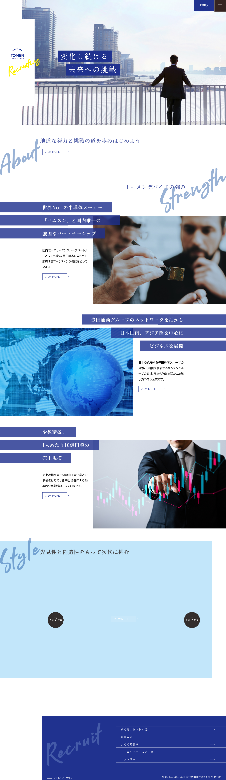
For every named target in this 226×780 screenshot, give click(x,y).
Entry (203, 5)
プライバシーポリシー (63, 778)
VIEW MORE (52, 152)
